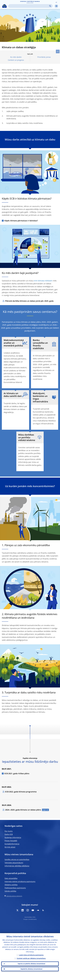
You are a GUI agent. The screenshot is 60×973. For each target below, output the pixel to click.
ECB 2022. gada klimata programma (21, 791)
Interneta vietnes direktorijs (14, 896)
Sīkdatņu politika (11, 885)
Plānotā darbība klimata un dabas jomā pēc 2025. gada (29, 301)
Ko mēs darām (16, 57)
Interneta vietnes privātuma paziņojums (20, 881)
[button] (56, 2)
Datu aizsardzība (11, 878)
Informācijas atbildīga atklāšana (17, 866)
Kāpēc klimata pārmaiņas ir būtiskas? (21, 220)
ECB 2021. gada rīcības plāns (16, 773)
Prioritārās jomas (44, 57)
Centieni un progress (16, 60)
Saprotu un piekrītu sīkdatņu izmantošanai (31, 964)
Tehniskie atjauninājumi (14, 863)
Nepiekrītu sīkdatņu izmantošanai (31, 969)
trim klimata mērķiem (43, 280)
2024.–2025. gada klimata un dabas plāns (23, 810)
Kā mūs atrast (10, 847)
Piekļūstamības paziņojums (15, 888)
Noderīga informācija (13, 837)
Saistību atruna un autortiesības (17, 859)
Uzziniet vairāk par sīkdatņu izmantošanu (31, 958)
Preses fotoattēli (11, 841)
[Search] (29, 6)
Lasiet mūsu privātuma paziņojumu (31, 955)
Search (50, 6)
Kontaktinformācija (12, 844)
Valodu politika (10, 891)
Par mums (9, 831)
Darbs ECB (9, 834)
